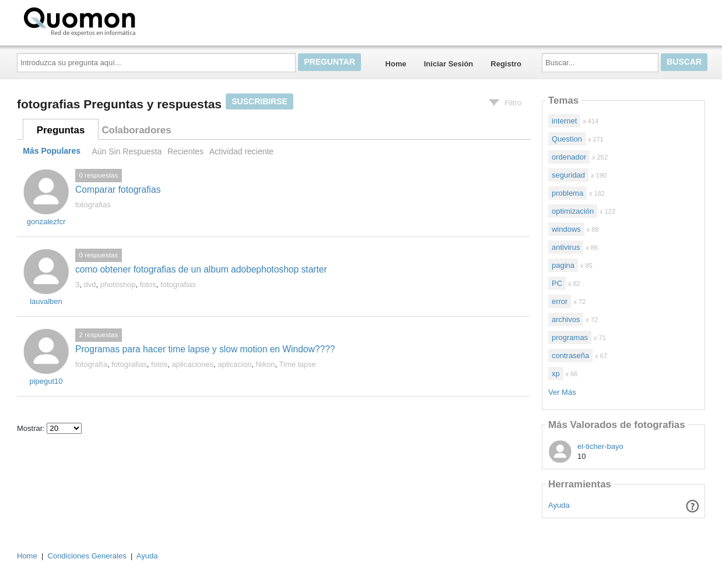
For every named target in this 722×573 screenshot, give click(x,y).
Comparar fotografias (117, 189)
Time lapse (297, 364)
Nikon (265, 364)
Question (567, 139)
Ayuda (559, 505)
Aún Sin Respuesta (127, 151)
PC (557, 283)
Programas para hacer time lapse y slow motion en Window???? (205, 349)
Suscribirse (260, 101)
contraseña (570, 355)
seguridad (568, 175)
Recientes (185, 151)
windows (566, 229)
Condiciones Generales (87, 555)
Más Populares (51, 151)
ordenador (569, 157)
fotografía (91, 364)
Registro (505, 63)
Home (395, 63)
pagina (563, 265)
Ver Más (562, 392)
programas (570, 337)
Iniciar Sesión (449, 63)
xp (556, 373)
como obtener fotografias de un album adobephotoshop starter (201, 269)
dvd (89, 284)
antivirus (566, 247)
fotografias (93, 204)
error (559, 301)
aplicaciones (193, 364)
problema (567, 193)
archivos (566, 319)
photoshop (118, 284)
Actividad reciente (241, 151)
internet (564, 120)
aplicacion (234, 364)
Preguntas (61, 130)
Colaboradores (136, 130)
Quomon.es (117, 20)
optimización (573, 211)
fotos (148, 284)
